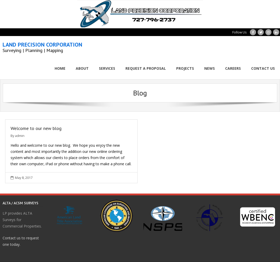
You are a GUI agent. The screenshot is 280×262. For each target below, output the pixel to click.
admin (19, 136)
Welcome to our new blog (36, 128)
